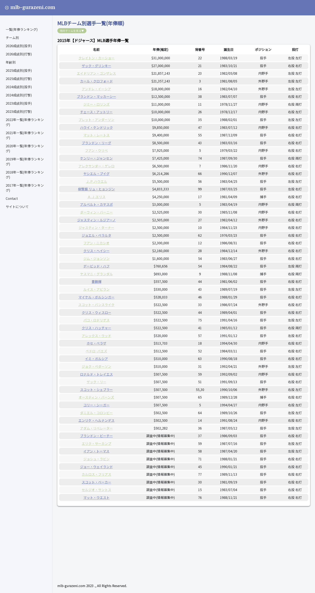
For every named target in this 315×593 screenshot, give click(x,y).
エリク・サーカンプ (96, 443)
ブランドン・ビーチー (96, 435)
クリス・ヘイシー (96, 250)
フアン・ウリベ (96, 150)
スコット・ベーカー (96, 482)
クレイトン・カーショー (96, 57)
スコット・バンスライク (96, 304)
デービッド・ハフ (96, 266)
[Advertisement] (180, 539)
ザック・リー (96, 381)
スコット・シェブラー (96, 389)
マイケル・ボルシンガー (96, 297)
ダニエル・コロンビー (96, 412)
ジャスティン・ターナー (96, 227)
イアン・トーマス (96, 451)
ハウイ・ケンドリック (96, 127)
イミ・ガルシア (96, 358)
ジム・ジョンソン (96, 258)
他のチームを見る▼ (72, 31)
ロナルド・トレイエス (96, 374)
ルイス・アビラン (96, 289)
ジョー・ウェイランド (96, 466)
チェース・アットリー (96, 111)
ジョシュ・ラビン (96, 458)
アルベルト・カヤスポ (96, 204)
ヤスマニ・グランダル (96, 273)
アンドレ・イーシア (96, 88)
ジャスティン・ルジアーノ (96, 219)
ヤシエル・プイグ (96, 173)
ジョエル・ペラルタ (96, 235)
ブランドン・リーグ (96, 142)
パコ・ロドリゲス (96, 320)
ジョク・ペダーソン (96, 366)
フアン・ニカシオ (96, 242)
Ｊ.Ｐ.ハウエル (96, 181)
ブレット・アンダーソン (96, 119)
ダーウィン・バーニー (96, 212)
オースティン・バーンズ (96, 397)
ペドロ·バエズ (96, 350)
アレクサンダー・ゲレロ (96, 165)
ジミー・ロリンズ (96, 104)
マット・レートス (96, 135)
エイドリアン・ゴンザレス (96, 73)
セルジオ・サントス (96, 489)
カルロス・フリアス (96, 474)
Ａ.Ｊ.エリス (96, 196)
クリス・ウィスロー (96, 312)
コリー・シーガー (96, 404)
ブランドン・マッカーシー (96, 96)
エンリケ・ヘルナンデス (96, 420)
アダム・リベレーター (96, 428)
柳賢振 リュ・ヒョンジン (96, 188)
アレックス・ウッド (96, 335)
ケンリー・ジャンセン (96, 158)
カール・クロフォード (96, 81)
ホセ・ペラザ (96, 343)
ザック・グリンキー (96, 65)
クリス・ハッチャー (96, 327)
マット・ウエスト (96, 497)
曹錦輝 (96, 281)
